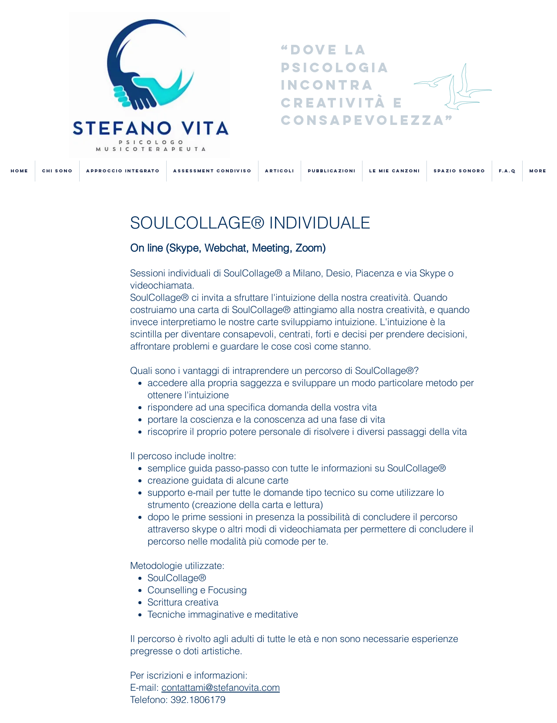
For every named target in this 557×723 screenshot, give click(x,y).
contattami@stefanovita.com (220, 687)
